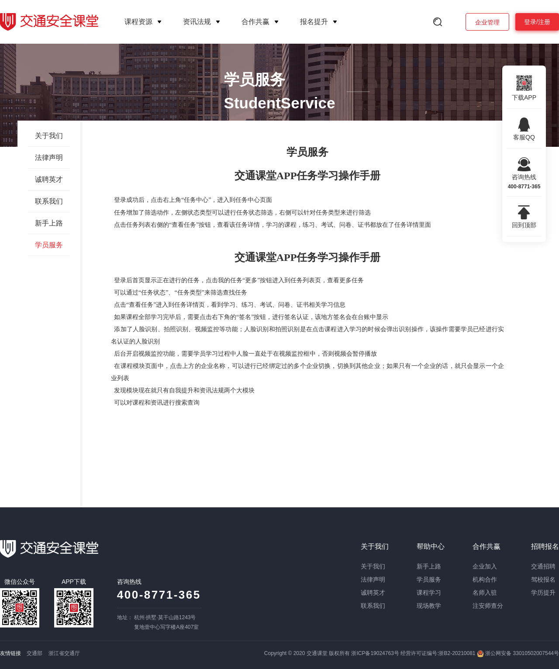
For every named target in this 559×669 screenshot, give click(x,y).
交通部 (34, 653)
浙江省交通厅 (64, 653)
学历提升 (543, 592)
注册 (544, 21)
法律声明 (49, 157)
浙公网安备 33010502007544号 (518, 653)
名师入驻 (485, 592)
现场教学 (429, 605)
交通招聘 (543, 566)
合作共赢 (255, 21)
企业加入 (485, 566)
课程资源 (138, 21)
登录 (530, 21)
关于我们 (49, 135)
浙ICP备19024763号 (375, 653)
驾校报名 (543, 579)
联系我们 (49, 201)
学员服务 (49, 245)
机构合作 (485, 579)
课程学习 (429, 592)
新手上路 (49, 223)
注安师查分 (488, 605)
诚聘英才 (49, 179)
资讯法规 (197, 21)
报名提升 (314, 21)
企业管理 (487, 22)
